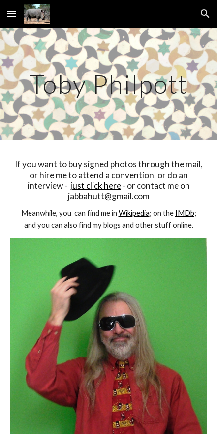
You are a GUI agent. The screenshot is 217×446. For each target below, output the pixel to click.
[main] (108, 84)
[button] (12, 13)
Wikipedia (134, 213)
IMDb (184, 213)
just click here (95, 185)
